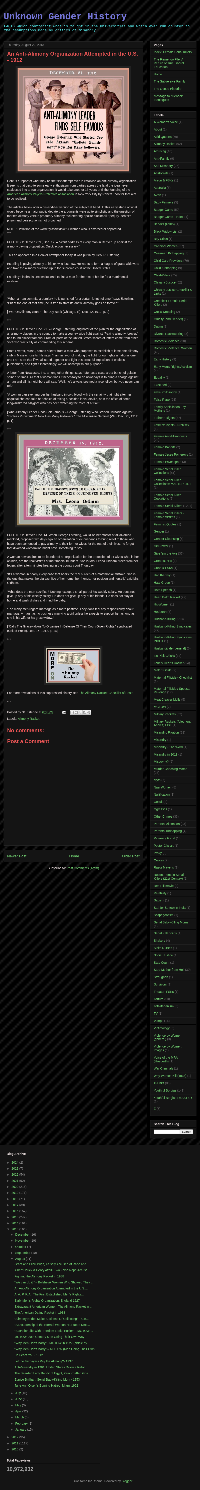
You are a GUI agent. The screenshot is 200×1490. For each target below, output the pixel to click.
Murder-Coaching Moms (170, 769)
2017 (15, 1205)
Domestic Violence (167, 341)
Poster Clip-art (164, 845)
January (21, 1429)
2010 (15, 1449)
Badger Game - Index (169, 217)
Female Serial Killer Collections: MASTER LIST (172, 482)
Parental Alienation (167, 824)
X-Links (159, 1083)
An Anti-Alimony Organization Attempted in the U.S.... (51, 1288)
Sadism (159, 900)
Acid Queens (163, 137)
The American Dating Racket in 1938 (39, 1312)
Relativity (160, 893)
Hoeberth (160, 611)
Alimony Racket (28, 718)
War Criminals (163, 1068)
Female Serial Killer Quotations (167, 497)
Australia (160, 187)
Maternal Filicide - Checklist (173, 677)
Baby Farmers (163, 202)
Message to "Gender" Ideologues (168, 98)
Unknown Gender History (65, 17)
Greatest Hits (163, 561)
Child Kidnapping (165, 268)
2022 (15, 1174)
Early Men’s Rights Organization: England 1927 (47, 1300)
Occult (158, 802)
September (23, 1253)
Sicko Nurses (163, 948)
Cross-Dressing (164, 312)
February (21, 1423)
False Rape (162, 399)
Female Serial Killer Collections (167, 471)
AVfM (157, 195)
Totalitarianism (164, 1006)
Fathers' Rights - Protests (171, 425)
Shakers (159, 940)
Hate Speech (163, 590)
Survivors (160, 984)
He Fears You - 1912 (28, 1355)
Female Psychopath (167, 462)
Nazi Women (163, 787)
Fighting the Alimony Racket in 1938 (39, 1276)
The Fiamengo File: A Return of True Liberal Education (169, 63)
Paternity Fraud (164, 838)
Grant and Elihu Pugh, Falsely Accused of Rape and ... (52, 1264)
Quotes (159, 860)
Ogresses (160, 809)
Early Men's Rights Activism (173, 366)
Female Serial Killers (168, 506)
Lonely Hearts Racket (169, 663)
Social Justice (163, 955)
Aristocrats (161, 173)
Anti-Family (161, 158)
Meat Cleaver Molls (167, 699)
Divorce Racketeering (169, 334)
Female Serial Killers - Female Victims (169, 515)
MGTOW (160, 707)
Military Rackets (165, 714)
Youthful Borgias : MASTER (173, 1098)
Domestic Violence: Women (173, 348)
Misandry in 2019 (166, 754)
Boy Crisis (161, 239)
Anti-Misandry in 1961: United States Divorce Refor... (50, 1367)
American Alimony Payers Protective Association (40, 194)
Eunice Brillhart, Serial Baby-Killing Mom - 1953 (47, 1379)
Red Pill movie (164, 886)
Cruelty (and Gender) (168, 319)
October (21, 1247)
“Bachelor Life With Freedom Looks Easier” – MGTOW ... (53, 1331)
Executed (160, 385)
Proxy (158, 853)
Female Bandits (164, 447)
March (20, 1417)
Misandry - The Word (168, 747)
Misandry (160, 740)
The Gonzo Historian (168, 88)
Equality (159, 377)
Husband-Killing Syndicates (173, 626)
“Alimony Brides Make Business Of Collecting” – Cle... (51, 1319)
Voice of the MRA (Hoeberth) (166, 1059)
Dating (158, 326)
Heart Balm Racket (167, 597)
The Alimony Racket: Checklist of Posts (106, 693)
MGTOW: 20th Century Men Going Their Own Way (49, 1337)
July (18, 1393)
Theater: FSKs (164, 991)
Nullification (162, 794)
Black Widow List (165, 231)
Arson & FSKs (163, 180)
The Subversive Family (169, 81)
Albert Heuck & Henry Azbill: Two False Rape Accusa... (52, 1270)
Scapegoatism (164, 915)
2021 (15, 1180)
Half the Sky (162, 575)
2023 (15, 1168)
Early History (162, 359)
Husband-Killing (165, 619)
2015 (15, 1217)
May (18, 1405)
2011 (15, 1443)
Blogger (127, 1481)
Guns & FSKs (163, 568)
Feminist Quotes (165, 524)
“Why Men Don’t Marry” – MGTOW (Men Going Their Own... (55, 1349)
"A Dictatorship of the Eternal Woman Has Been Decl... (52, 1325)
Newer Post (16, 856)
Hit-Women (161, 604)
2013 (15, 1229)
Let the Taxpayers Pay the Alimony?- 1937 (43, 1361)
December (22, 1234)
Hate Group (162, 582)
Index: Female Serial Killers (173, 52)
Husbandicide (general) (170, 648)
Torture (159, 999)
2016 (15, 1211)
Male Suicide (163, 670)
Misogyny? (161, 761)
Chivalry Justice (165, 282)
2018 (15, 1199)
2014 (15, 1223)
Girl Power (161, 546)
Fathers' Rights (164, 418)
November (22, 1240)
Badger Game (163, 209)
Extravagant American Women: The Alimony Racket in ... (53, 1306)
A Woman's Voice (166, 122)
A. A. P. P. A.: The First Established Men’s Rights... (49, 1294)
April (18, 1411)
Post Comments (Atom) (83, 868)
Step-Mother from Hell (169, 969)
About (158, 129)
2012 (15, 1437)
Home (74, 856)
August (20, 1259)
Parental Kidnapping (168, 831)
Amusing (160, 151)
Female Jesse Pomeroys (171, 454)
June (19, 1399)
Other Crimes (163, 816)
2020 (15, 1186)
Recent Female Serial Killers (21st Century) (169, 876)
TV (156, 1013)
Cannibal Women (166, 246)
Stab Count (161, 962)
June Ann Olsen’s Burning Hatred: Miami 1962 (46, 1385)
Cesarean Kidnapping (169, 253)
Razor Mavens (164, 867)
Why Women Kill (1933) (170, 1076)
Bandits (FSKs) (164, 224)
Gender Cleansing (166, 539)
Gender (159, 531)
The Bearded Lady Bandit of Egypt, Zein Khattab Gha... (52, 1373)
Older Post (131, 856)
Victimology (162, 1028)
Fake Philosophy (165, 392)
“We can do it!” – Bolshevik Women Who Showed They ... (54, 1282)
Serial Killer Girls (165, 933)
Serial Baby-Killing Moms (171, 922)
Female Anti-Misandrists (170, 436)
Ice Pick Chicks (164, 656)
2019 (15, 1192)
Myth (157, 780)
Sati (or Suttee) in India (170, 907)
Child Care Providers (168, 260)
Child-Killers (162, 275)
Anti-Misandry (163, 166)
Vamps (158, 1021)
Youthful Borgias (165, 1090)
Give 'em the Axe (165, 553)
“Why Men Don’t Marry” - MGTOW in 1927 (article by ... (52, 1343)
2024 (15, 1162)
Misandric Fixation (166, 732)
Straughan (161, 977)
